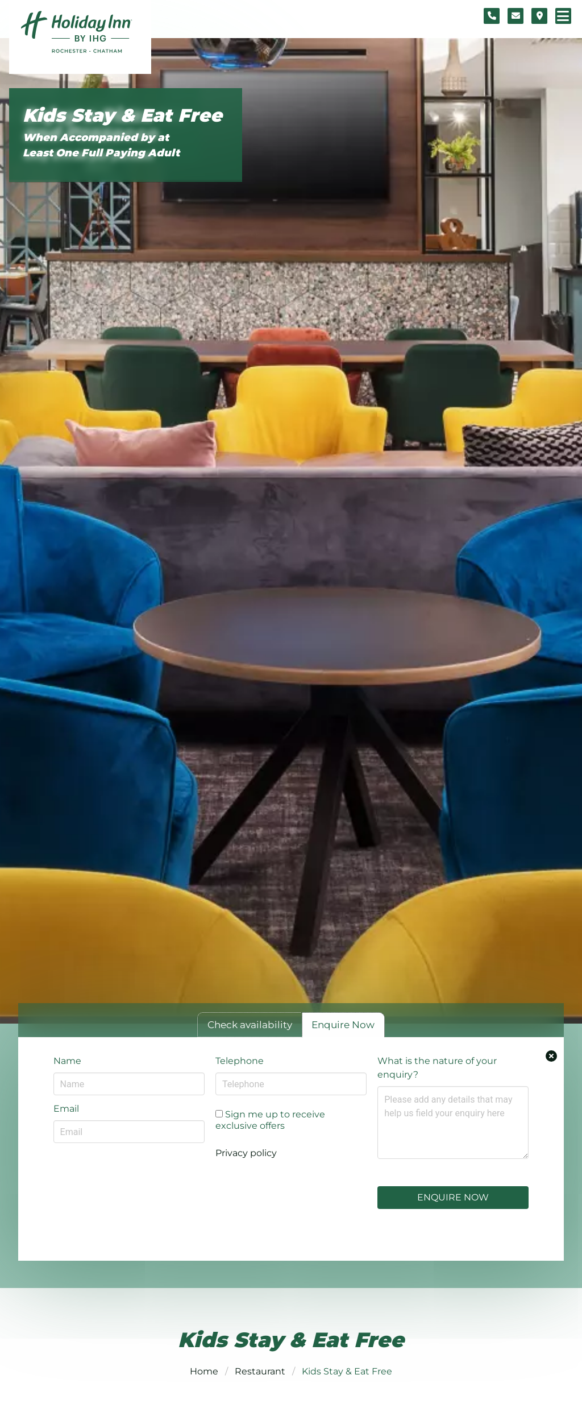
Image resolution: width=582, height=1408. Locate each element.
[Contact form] (515, 16)
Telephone (239, 1060)
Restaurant (260, 1371)
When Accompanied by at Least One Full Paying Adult (101, 145)
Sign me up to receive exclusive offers (270, 1120)
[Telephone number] (492, 16)
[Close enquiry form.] (551, 1056)
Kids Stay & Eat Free (122, 115)
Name (67, 1060)
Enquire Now (453, 1197)
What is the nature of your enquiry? (437, 1067)
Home (204, 1371)
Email (66, 1108)
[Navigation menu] (563, 16)
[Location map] (539, 16)
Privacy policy (246, 1153)
